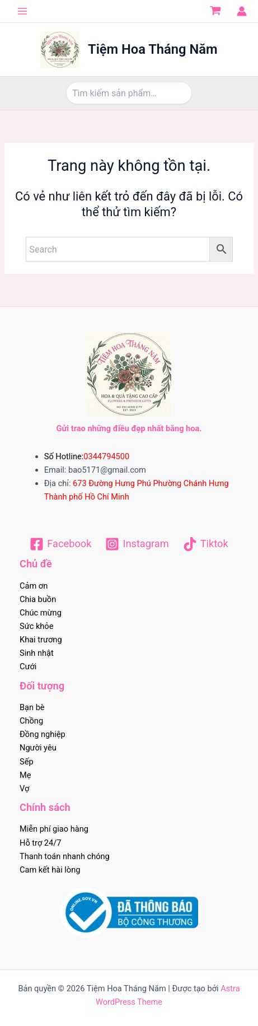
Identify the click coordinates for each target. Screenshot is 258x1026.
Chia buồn (38, 599)
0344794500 (106, 456)
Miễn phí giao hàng (54, 829)
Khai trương (41, 640)
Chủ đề (36, 564)
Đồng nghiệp (42, 734)
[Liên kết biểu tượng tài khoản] (242, 11)
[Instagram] (136, 544)
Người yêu (38, 748)
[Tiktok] (205, 544)
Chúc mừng (41, 613)
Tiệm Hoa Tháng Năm (152, 49)
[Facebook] (60, 544)
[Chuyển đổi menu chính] (22, 11)
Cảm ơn (34, 586)
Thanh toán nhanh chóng (65, 856)
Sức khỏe (36, 626)
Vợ (24, 789)
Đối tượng (42, 686)
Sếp (27, 762)
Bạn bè (32, 707)
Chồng (31, 721)
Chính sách (45, 807)
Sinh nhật (37, 653)
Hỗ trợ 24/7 (40, 843)
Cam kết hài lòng (50, 870)
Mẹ (25, 775)
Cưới (28, 666)
